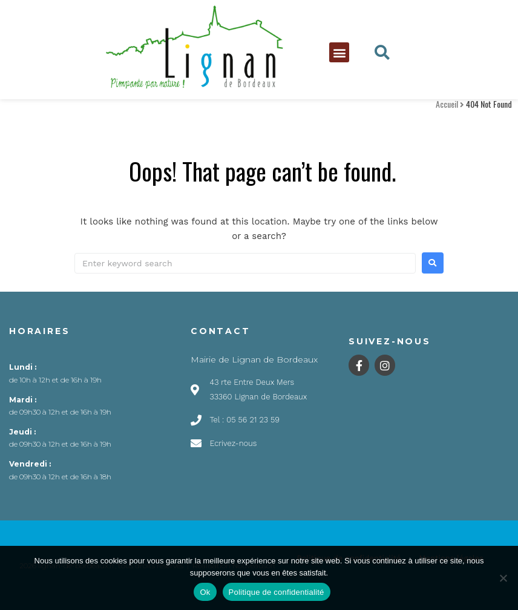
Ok (205, 592)
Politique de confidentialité (276, 592)
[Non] (503, 578)
